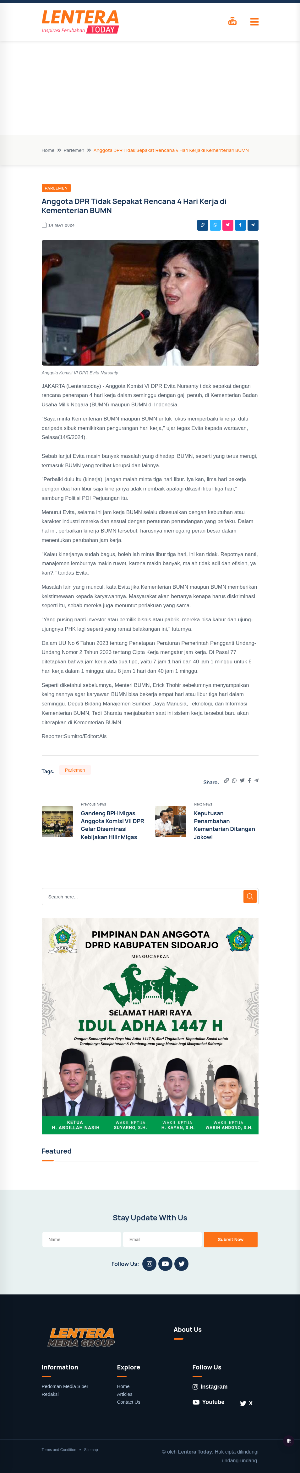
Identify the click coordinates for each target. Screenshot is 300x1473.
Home (48, 150)
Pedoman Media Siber (65, 1386)
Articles (125, 1394)
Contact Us (128, 1402)
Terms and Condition (59, 1450)
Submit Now (231, 1239)
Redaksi (50, 1394)
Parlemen (74, 150)
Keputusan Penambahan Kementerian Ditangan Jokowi (224, 825)
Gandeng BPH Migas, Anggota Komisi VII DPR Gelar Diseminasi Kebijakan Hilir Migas (112, 825)
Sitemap (91, 1450)
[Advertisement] (150, 88)
